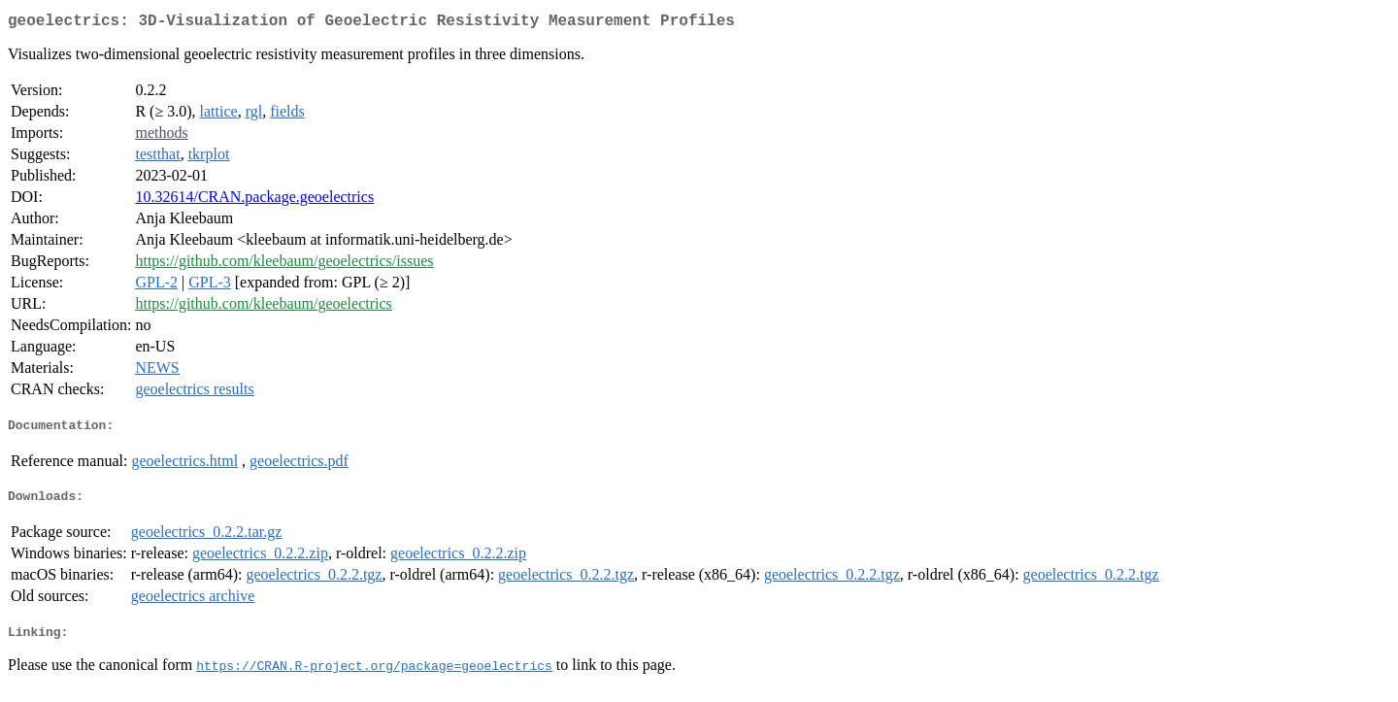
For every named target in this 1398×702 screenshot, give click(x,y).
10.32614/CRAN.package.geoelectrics (254, 200)
